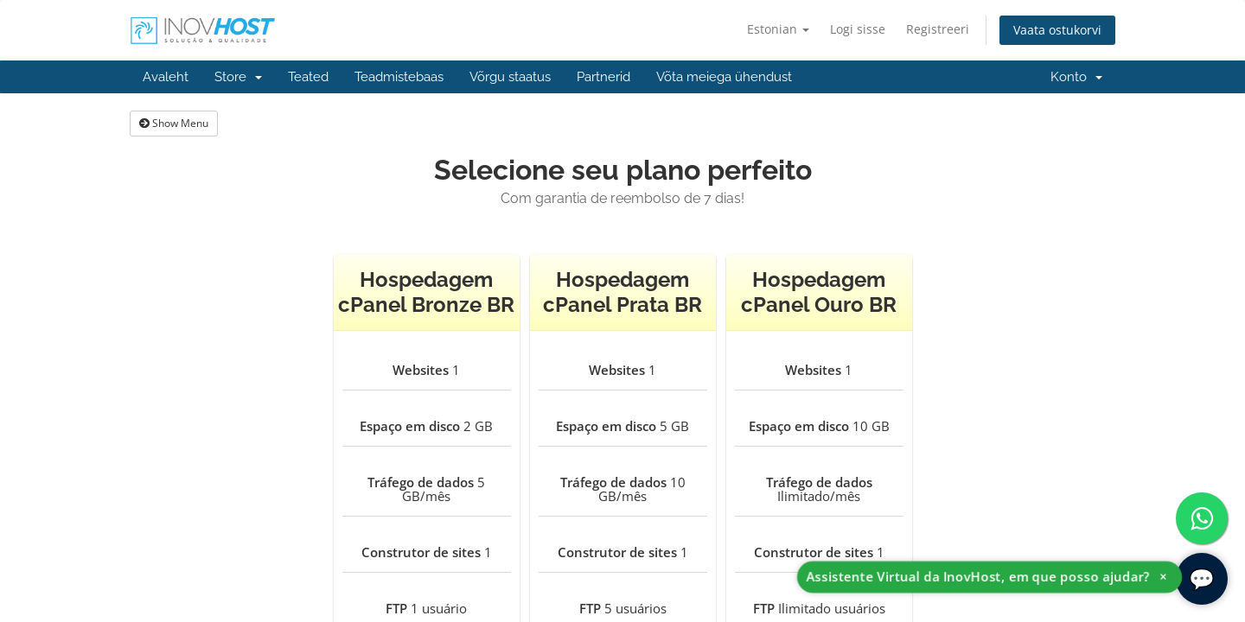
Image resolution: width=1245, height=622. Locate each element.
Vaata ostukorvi (1057, 30)
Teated (308, 77)
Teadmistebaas (399, 77)
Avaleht (165, 77)
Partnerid (603, 77)
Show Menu (173, 123)
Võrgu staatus (510, 77)
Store (238, 77)
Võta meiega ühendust (724, 77)
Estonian (778, 29)
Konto (1076, 77)
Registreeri (937, 29)
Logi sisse (857, 29)
